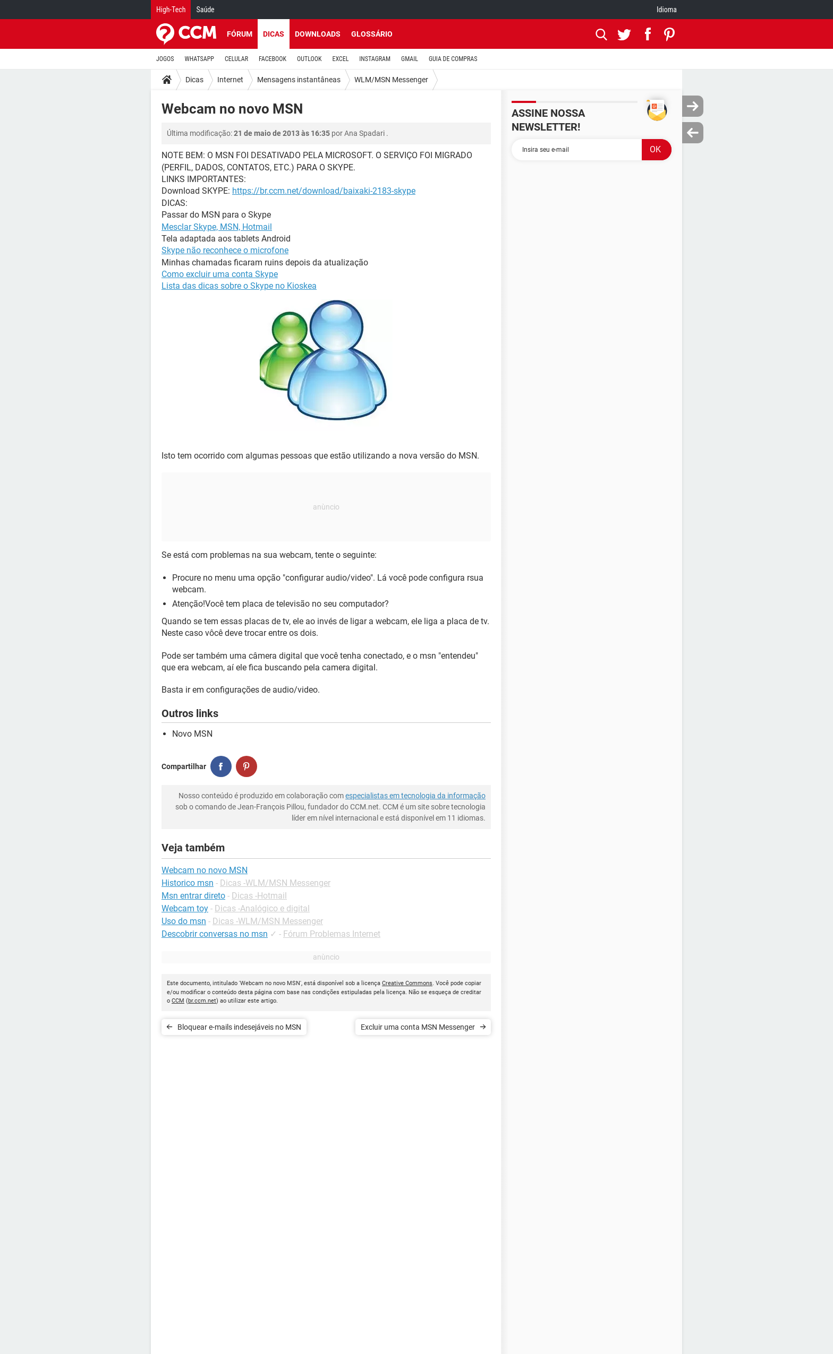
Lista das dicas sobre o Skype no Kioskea (239, 286)
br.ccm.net (202, 1000)
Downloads (318, 34)
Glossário (372, 34)
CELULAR (236, 59)
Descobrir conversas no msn (215, 934)
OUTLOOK (309, 59)
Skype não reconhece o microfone (225, 250)
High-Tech (170, 9)
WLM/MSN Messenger (391, 79)
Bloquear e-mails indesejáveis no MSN (239, 1027)
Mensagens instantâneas (299, 79)
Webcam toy (185, 908)
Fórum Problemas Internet (331, 934)
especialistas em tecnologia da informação (415, 795)
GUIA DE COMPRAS (453, 59)
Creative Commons (407, 983)
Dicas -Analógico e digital (262, 908)
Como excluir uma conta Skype (220, 274)
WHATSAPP (199, 59)
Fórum (239, 34)
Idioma (667, 9)
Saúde (205, 9)
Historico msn (188, 883)
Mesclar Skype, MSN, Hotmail (217, 227)
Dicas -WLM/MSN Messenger (275, 883)
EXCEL (340, 59)
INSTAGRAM (374, 59)
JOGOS (165, 59)
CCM (178, 1000)
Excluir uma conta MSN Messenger (418, 1027)
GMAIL (409, 59)
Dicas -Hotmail (259, 896)
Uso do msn (184, 921)
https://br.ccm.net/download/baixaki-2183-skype (323, 191)
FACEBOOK (272, 59)
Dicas (273, 34)
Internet (230, 79)
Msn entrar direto (193, 896)
